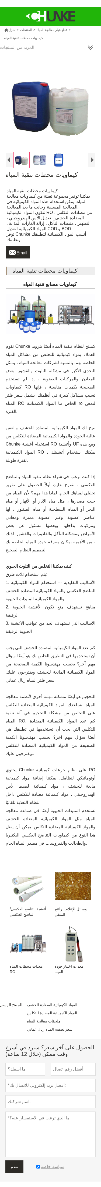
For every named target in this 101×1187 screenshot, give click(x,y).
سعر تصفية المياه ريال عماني (50, 1029)
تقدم (14, 1166)
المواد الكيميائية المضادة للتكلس (52, 1013)
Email (17, 251)
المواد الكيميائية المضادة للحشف (52, 1005)
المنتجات (26, 30)
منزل (9, 30)
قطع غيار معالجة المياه (52, 30)
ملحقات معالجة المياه (44, 1021)
